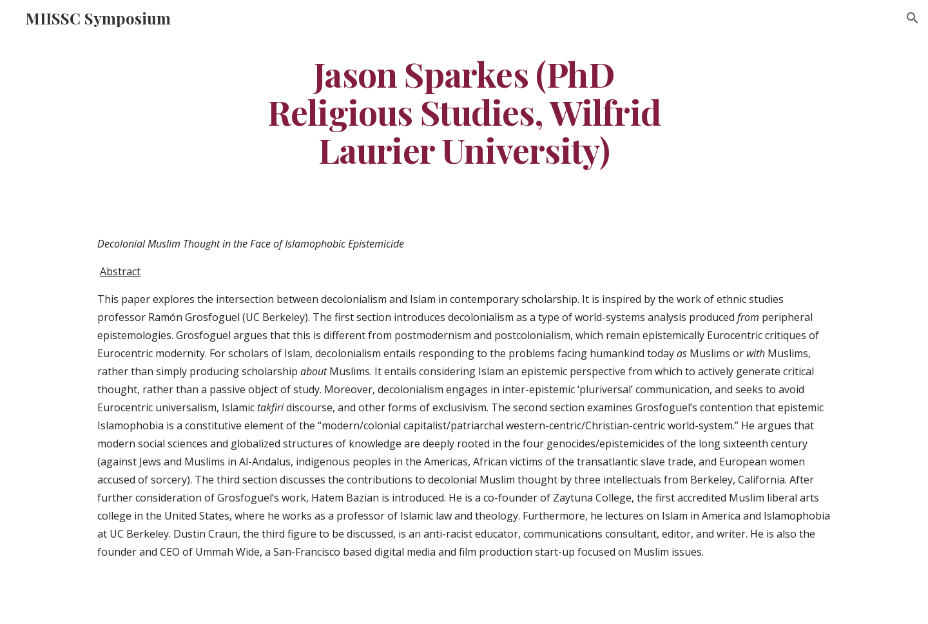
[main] (464, 111)
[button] (912, 18)
